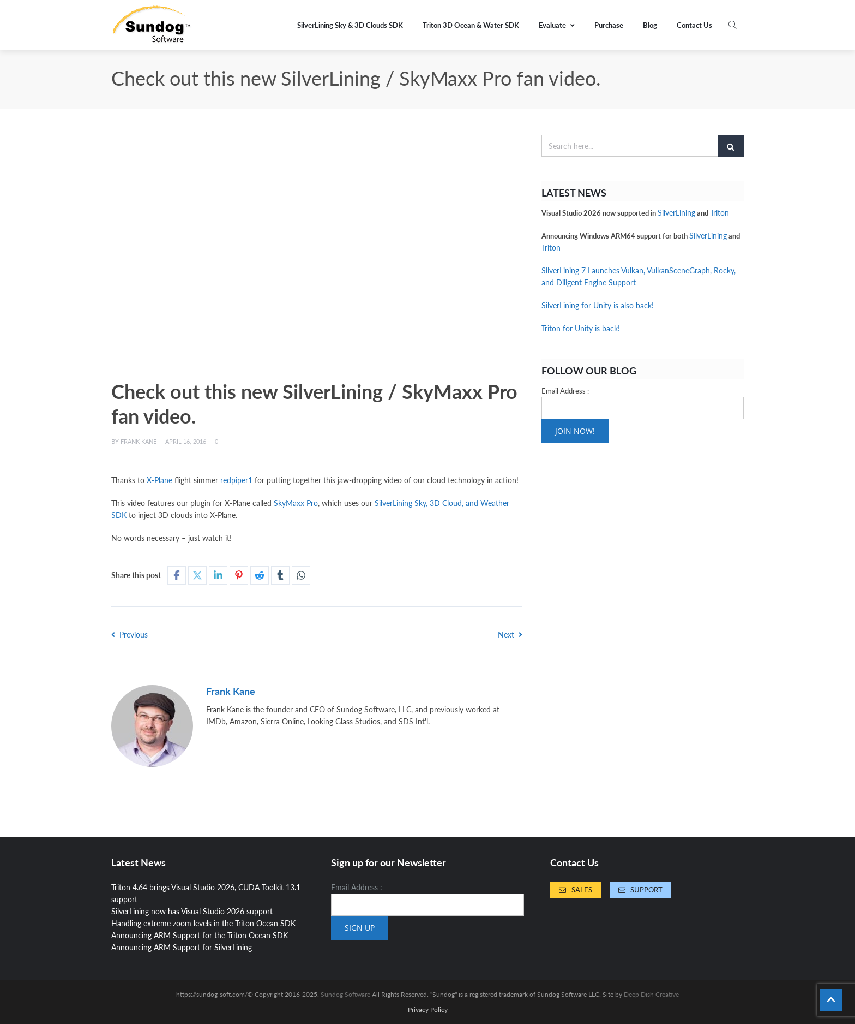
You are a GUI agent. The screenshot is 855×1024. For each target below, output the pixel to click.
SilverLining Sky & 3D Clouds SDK (350, 25)
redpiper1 (236, 480)
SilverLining (676, 212)
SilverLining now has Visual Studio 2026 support (192, 911)
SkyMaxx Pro (296, 503)
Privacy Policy (428, 1010)
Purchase (608, 25)
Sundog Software (345, 994)
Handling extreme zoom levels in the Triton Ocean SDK (203, 923)
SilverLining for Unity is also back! (597, 305)
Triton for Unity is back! (580, 328)
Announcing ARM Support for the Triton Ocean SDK (199, 935)
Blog (650, 25)
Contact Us (694, 25)
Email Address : (565, 390)
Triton (719, 212)
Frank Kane (138, 441)
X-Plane (159, 480)
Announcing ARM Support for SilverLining (181, 947)
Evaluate (557, 25)
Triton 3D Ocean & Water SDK (471, 25)
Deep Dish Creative (651, 994)
